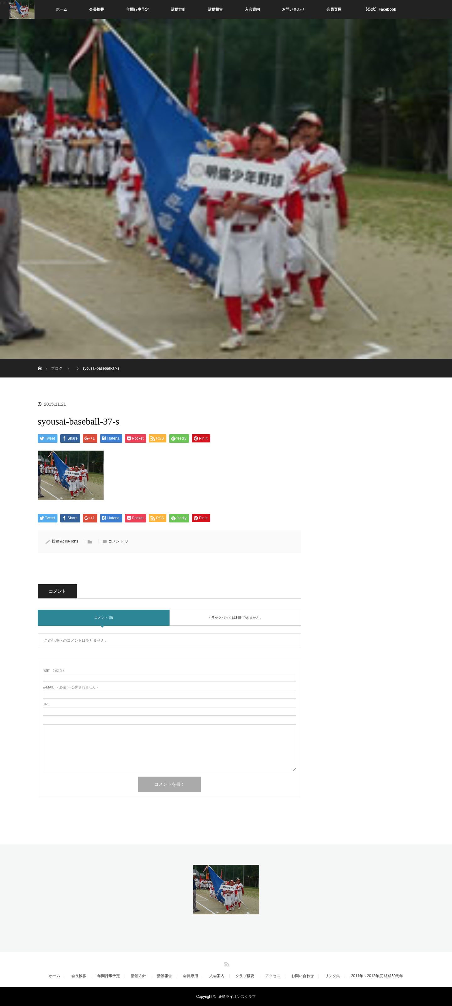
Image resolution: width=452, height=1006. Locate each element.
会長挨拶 (96, 9)
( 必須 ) (53, 670)
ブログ (56, 368)
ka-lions (71, 541)
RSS (226, 963)
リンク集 (332, 976)
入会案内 (252, 9)
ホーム (61, 9)
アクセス (272, 976)
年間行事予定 (137, 9)
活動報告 (215, 9)
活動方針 (178, 9)
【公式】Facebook (379, 9)
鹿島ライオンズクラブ (237, 996)
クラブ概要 (244, 976)
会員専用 (334, 9)
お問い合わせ (293, 9)
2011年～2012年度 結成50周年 (377, 976)
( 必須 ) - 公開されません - (70, 687)
